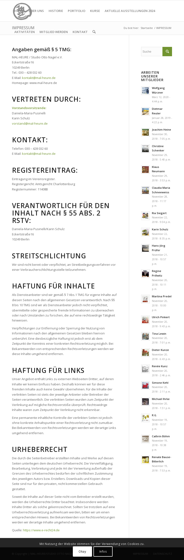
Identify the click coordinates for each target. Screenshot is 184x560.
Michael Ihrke (161, 399)
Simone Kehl (160, 382)
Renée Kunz (159, 366)
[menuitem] (19, 10)
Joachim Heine (161, 129)
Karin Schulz (160, 229)
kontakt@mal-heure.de (39, 78)
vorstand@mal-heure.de (30, 123)
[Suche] (94, 31)
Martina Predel (162, 296)
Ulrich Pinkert (161, 317)
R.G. (154, 415)
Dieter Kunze (160, 350)
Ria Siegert (159, 213)
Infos (103, 551)
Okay (82, 551)
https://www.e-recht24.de (41, 530)
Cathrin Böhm (161, 436)
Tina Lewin (159, 333)
